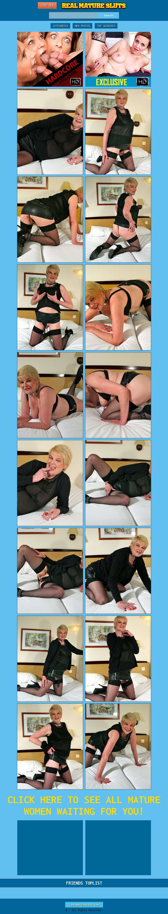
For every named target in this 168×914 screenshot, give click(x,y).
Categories (60, 25)
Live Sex (47, 5)
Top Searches (106, 25)
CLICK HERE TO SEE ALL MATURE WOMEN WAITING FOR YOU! (84, 805)
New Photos (82, 25)
